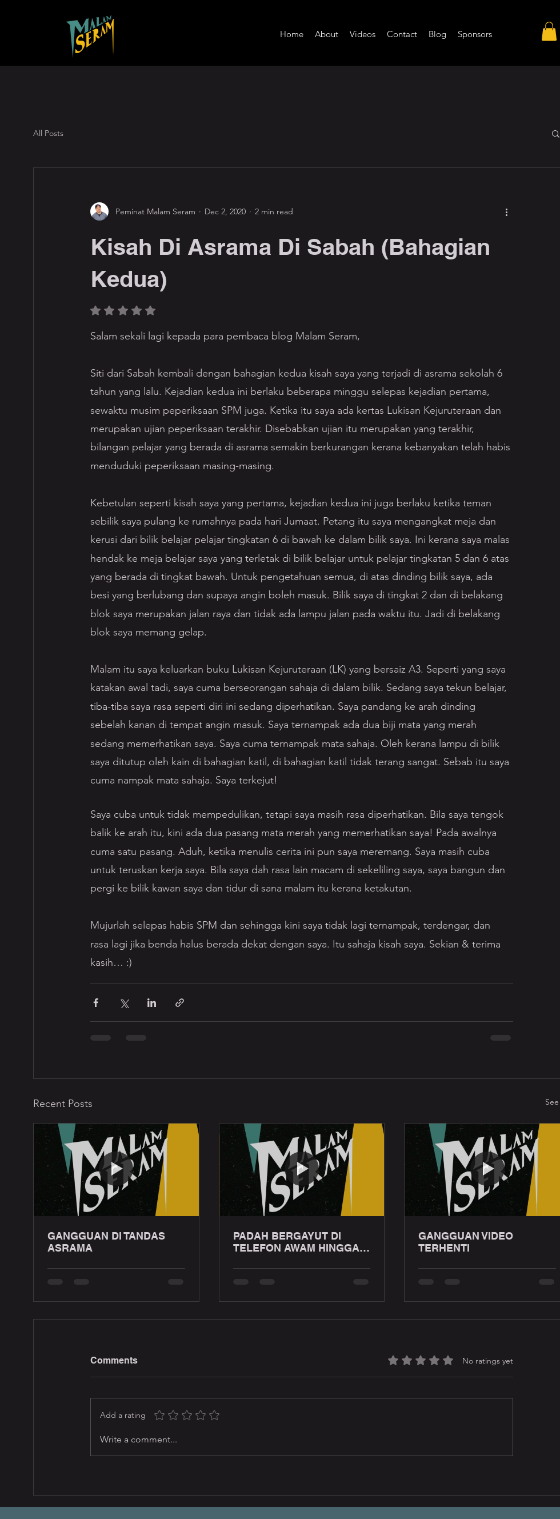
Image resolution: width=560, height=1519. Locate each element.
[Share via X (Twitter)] (123, 1002)
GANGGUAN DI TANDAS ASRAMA (106, 1242)
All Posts (48, 133)
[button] (549, 31)
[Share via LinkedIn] (151, 1002)
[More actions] (506, 211)
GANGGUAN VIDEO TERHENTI (465, 1242)
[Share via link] (179, 1002)
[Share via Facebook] (95, 1002)
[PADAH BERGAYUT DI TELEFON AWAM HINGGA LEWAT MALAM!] (302, 1170)
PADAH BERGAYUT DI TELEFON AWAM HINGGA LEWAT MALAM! (296, 1242)
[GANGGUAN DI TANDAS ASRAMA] (116, 1170)
